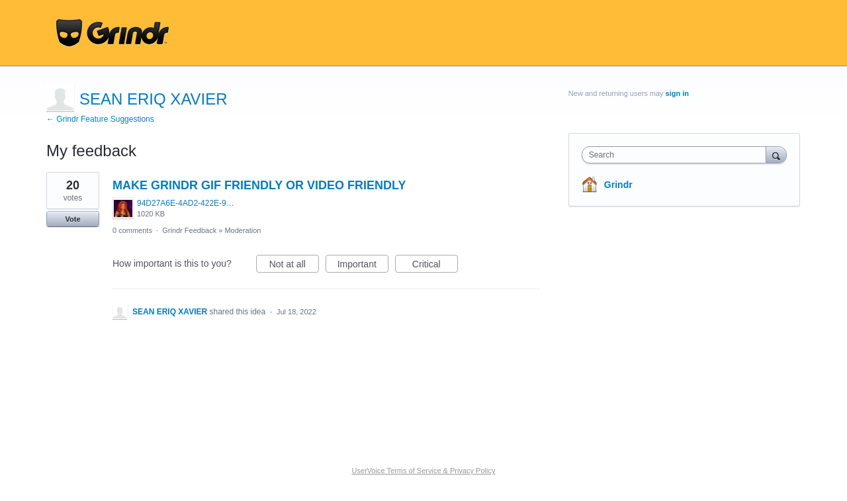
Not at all (294, 266)
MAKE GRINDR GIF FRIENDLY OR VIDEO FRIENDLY (259, 185)
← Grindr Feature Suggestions (100, 119)
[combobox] (677, 154)
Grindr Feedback (189, 230)
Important (362, 266)
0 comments (132, 230)
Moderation (242, 230)
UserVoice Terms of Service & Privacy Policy (424, 471)
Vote (72, 219)
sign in (677, 93)
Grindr (618, 184)
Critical (435, 266)
